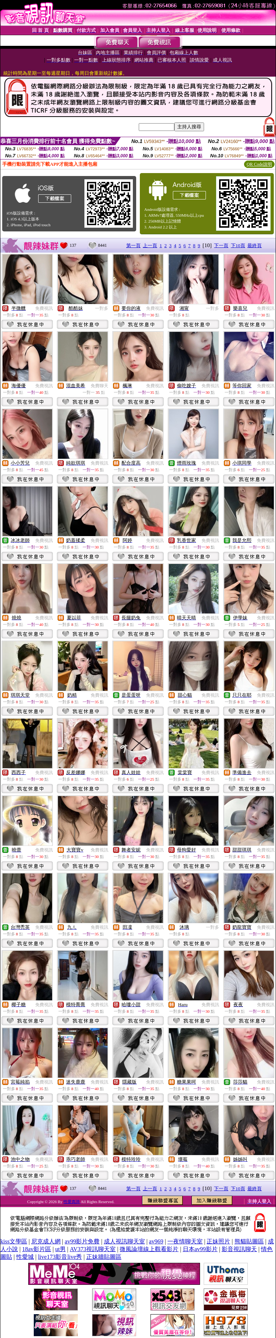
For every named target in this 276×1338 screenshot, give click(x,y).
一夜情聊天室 (185, 1241)
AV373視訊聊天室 (93, 1249)
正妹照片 (218, 1241)
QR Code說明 (259, 164)
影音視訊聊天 (239, 1249)
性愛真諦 (72, 1201)
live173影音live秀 (60, 1257)
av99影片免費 (82, 1241)
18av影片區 (36, 1249)
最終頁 (254, 245)
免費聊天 (99, 385)
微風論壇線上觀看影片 (149, 1249)
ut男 (60, 1249)
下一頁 (221, 245)
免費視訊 (44, 308)
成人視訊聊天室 (124, 1241)
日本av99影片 (200, 1249)
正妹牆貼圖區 (103, 1257)
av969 (156, 1241)
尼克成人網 (46, 1241)
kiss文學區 (13, 1241)
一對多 (101, 308)
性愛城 (25, 1257)
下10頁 (238, 245)
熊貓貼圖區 (249, 1241)
